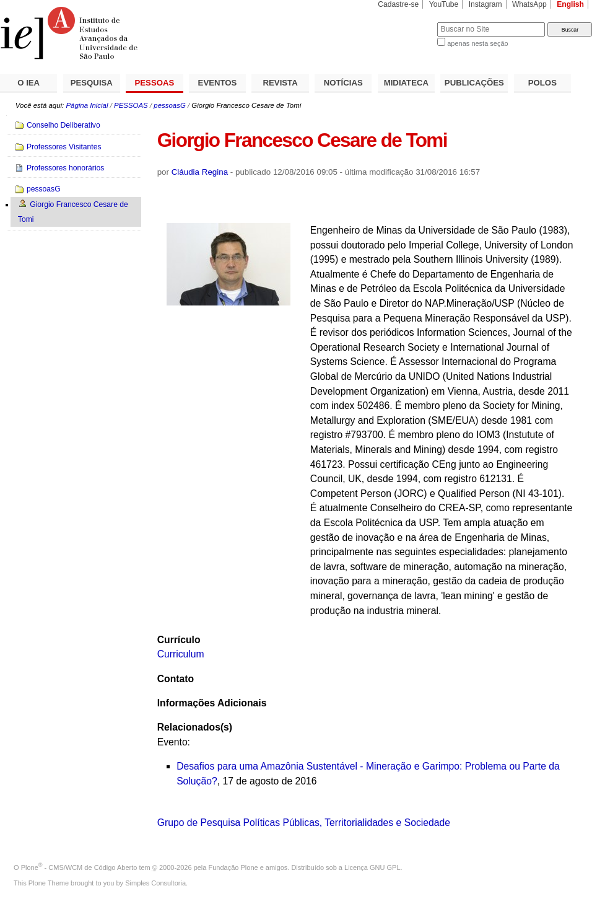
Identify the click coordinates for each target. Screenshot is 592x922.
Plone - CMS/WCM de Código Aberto (79, 867)
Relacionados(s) (194, 727)
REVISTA (280, 82)
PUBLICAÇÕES (474, 82)
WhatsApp (529, 4)
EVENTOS (217, 82)
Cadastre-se (398, 4)
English (570, 4)
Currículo (179, 639)
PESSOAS (155, 82)
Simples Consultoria (155, 883)
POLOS (542, 82)
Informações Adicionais (212, 703)
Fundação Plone (233, 867)
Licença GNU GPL (372, 867)
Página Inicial (87, 105)
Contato (175, 679)
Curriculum (180, 654)
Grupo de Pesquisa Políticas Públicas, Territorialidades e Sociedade (303, 822)
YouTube (444, 4)
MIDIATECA (406, 82)
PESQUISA (92, 82)
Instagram (485, 4)
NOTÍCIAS (343, 82)
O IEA (28, 82)
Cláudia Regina (200, 172)
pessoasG (170, 105)
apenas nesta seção (477, 43)
